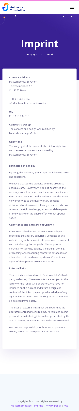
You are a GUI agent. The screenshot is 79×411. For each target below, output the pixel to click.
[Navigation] (72, 7)
